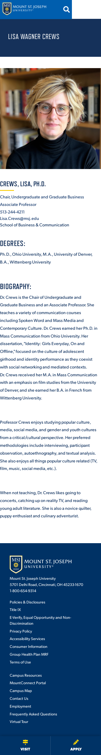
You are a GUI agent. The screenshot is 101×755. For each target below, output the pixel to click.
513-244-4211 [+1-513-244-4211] (12, 212)
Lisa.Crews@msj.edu (19, 218)
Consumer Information (28, 646)
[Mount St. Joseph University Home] (24, 9)
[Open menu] (91, 9)
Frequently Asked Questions (33, 713)
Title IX (15, 609)
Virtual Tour (19, 721)
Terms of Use (20, 661)
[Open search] (76, 9)
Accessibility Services (27, 638)
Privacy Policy (21, 630)
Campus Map (21, 690)
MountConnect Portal (28, 682)
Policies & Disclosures (27, 601)
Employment (20, 706)
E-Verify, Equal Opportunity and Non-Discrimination (40, 620)
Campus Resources (26, 675)
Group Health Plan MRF (29, 654)
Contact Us (19, 698)
